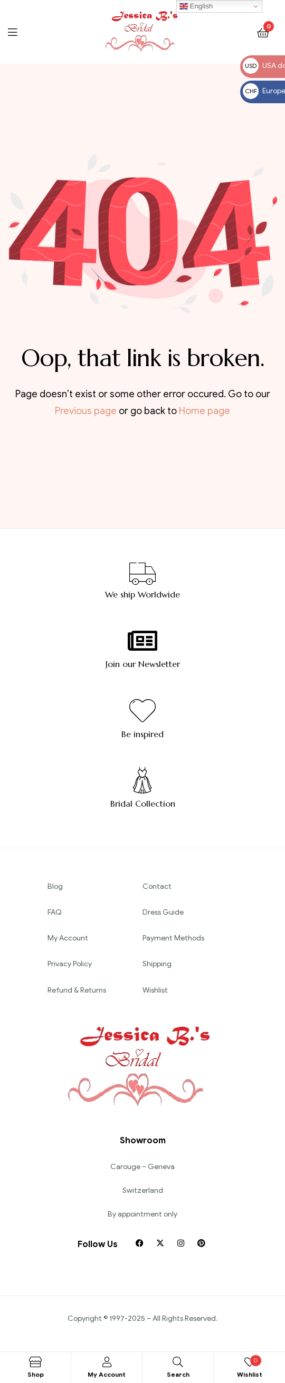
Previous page (86, 411)
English (196, 6)
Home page (204, 411)
